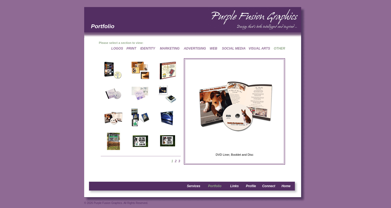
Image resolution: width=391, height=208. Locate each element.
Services (193, 186)
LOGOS (117, 48)
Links (234, 186)
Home (286, 186)
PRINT (131, 48)
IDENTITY (147, 48)
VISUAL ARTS (259, 48)
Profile (251, 186)
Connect (268, 186)
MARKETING (170, 48)
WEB (213, 48)
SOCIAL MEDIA (233, 48)
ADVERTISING (195, 48)
